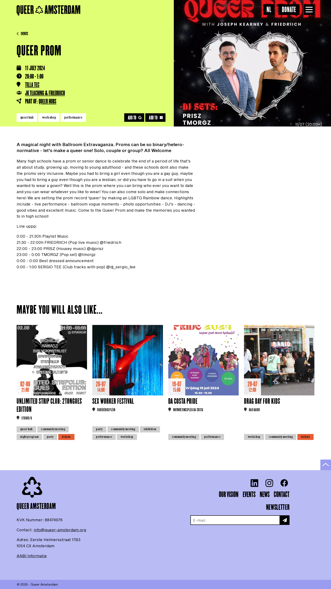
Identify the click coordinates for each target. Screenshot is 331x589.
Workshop (49, 117)
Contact (282, 494)
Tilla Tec (32, 85)
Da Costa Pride (183, 401)
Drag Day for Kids (262, 401)
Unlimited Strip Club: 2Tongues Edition (49, 405)
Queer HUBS (47, 101)
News (265, 494)
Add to (135, 118)
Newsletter (278, 507)
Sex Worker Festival (113, 401)
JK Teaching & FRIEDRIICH (45, 93)
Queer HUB (27, 117)
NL (269, 9)
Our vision (228, 494)
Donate (289, 9)
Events (22, 34)
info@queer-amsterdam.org (60, 529)
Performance (73, 117)
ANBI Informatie (32, 555)
